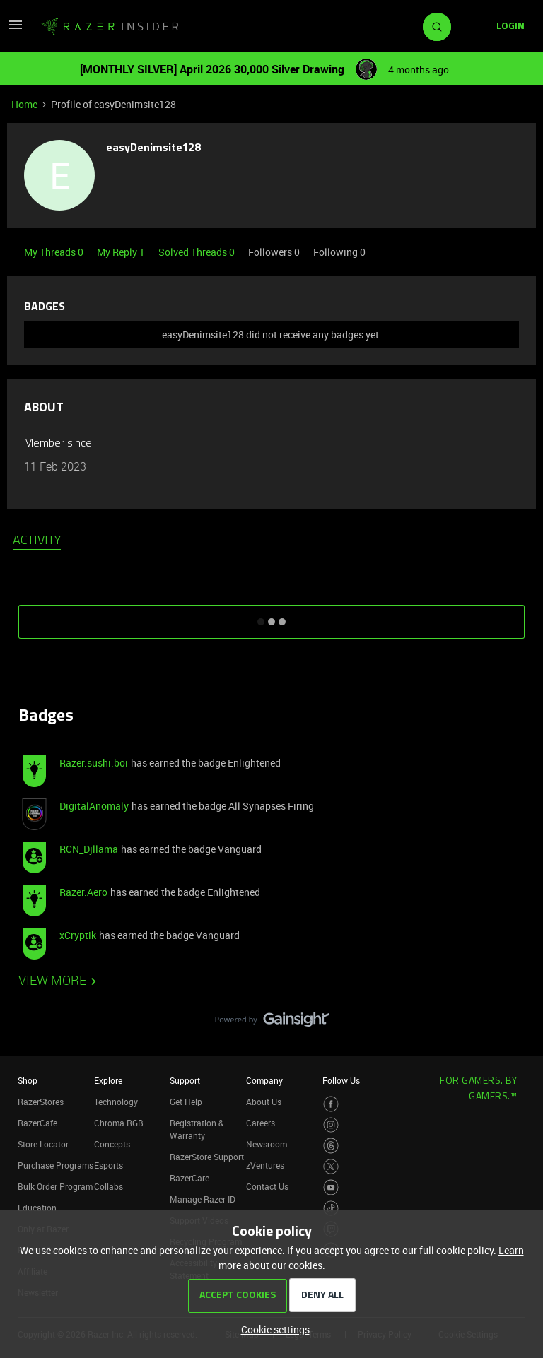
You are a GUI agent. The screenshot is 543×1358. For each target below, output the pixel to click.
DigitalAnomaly (94, 806)
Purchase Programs (55, 1165)
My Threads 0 (55, 252)
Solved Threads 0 (197, 252)
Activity (37, 541)
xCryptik (77, 935)
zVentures (265, 1165)
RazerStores (41, 1101)
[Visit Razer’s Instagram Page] (331, 1125)
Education (37, 1207)
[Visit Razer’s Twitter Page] (331, 1167)
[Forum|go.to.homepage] (109, 27)
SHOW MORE (271, 617)
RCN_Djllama (88, 849)
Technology (116, 1101)
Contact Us (267, 1186)
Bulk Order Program (55, 1186)
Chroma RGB (119, 1122)
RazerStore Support (207, 1156)
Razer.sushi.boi (93, 762)
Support (185, 1080)
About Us (263, 1101)
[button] (15, 29)
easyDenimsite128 (154, 148)
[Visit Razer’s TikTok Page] (331, 1208)
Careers (260, 1122)
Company (264, 1080)
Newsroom (266, 1144)
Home (24, 104)
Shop (27, 1080)
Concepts (112, 1144)
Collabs (108, 1186)
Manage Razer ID (202, 1199)
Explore (108, 1080)
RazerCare (189, 1177)
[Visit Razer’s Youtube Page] (331, 1187)
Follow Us (341, 1080)
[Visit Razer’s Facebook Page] (331, 1104)
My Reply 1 (122, 252)
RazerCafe (37, 1122)
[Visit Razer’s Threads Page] (331, 1146)
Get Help (186, 1101)
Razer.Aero (83, 892)
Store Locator (43, 1144)
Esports (108, 1165)
